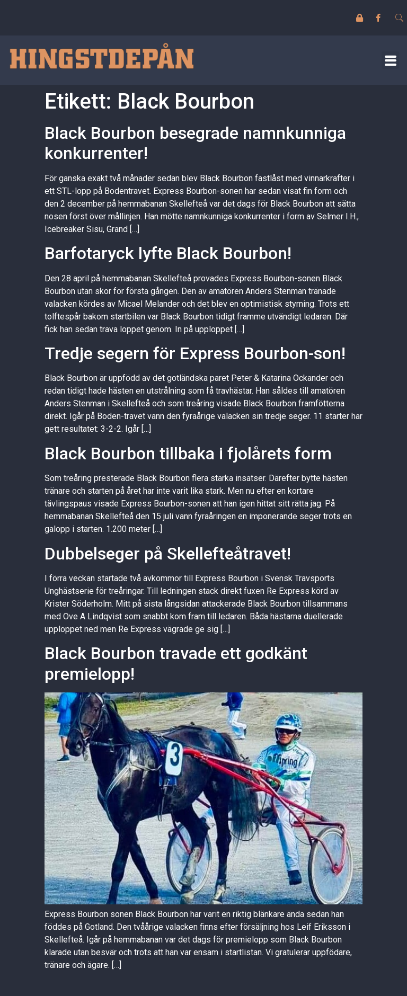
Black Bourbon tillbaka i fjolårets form (188, 453)
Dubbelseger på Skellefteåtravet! (168, 554)
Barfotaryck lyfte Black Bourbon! (168, 253)
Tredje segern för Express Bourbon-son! (195, 353)
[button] (390, 60)
